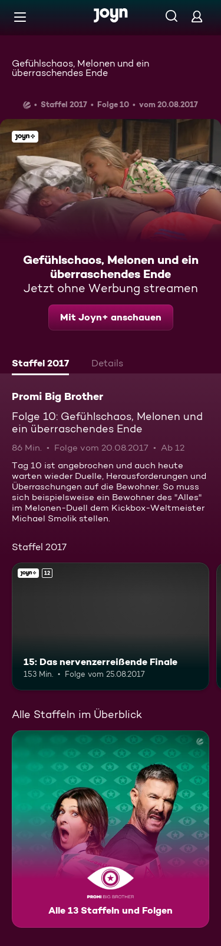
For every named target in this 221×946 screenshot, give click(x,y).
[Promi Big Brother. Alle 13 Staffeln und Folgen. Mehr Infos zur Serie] (110, 829)
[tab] (40, 364)
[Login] (197, 16)
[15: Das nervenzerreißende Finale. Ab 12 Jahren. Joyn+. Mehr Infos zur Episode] (110, 627)
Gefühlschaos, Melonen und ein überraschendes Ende (80, 68)
